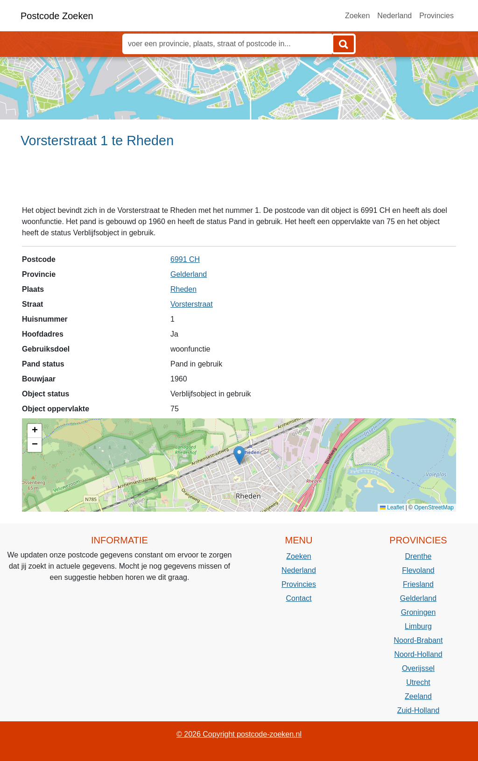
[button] (239, 455)
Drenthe (418, 556)
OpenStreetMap (434, 507)
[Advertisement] (239, 181)
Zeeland (418, 696)
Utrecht (418, 682)
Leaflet (392, 507)
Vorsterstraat (191, 304)
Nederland (394, 16)
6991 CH (185, 259)
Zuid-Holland (418, 710)
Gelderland (188, 274)
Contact (298, 598)
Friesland (418, 584)
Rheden (183, 289)
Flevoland (418, 570)
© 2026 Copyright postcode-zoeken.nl (239, 734)
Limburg (418, 626)
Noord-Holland (418, 654)
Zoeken (357, 16)
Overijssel (418, 668)
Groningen (418, 612)
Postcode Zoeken (57, 16)
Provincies (436, 16)
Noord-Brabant (418, 640)
